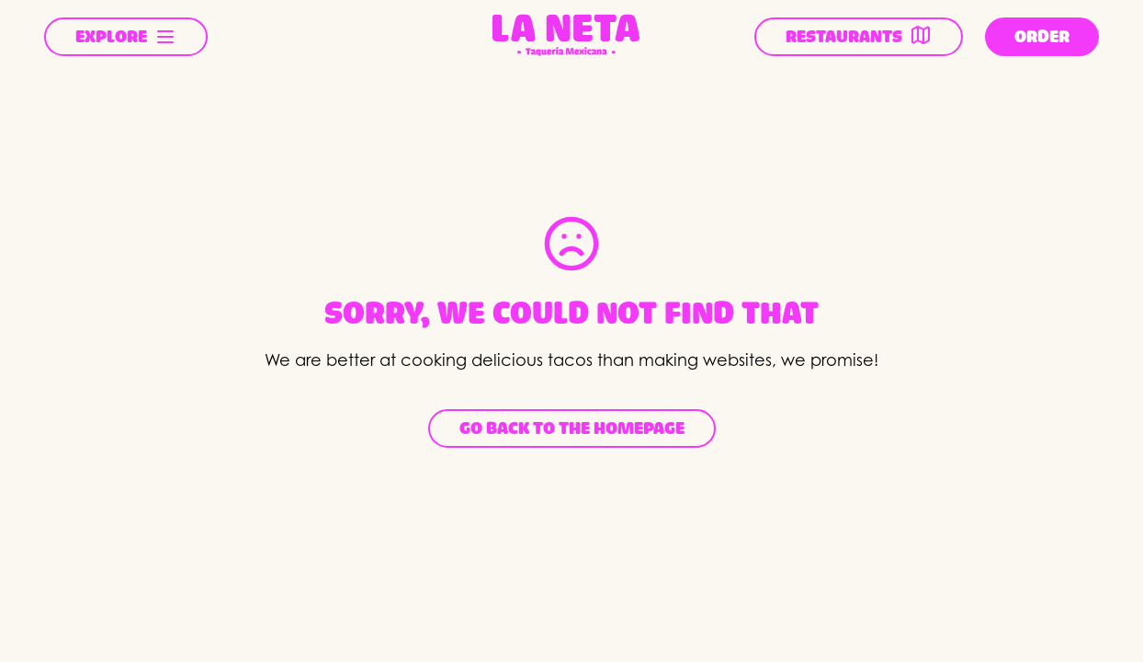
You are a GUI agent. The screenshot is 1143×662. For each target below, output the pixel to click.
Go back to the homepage (572, 428)
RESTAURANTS (859, 35)
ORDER (1041, 37)
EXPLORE (125, 37)
